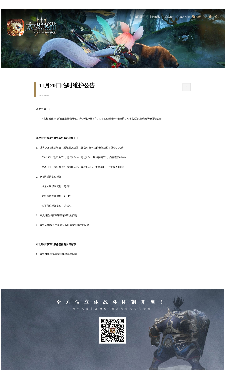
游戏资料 (170, 16)
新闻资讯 (155, 16)
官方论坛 (185, 16)
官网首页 (140, 16)
